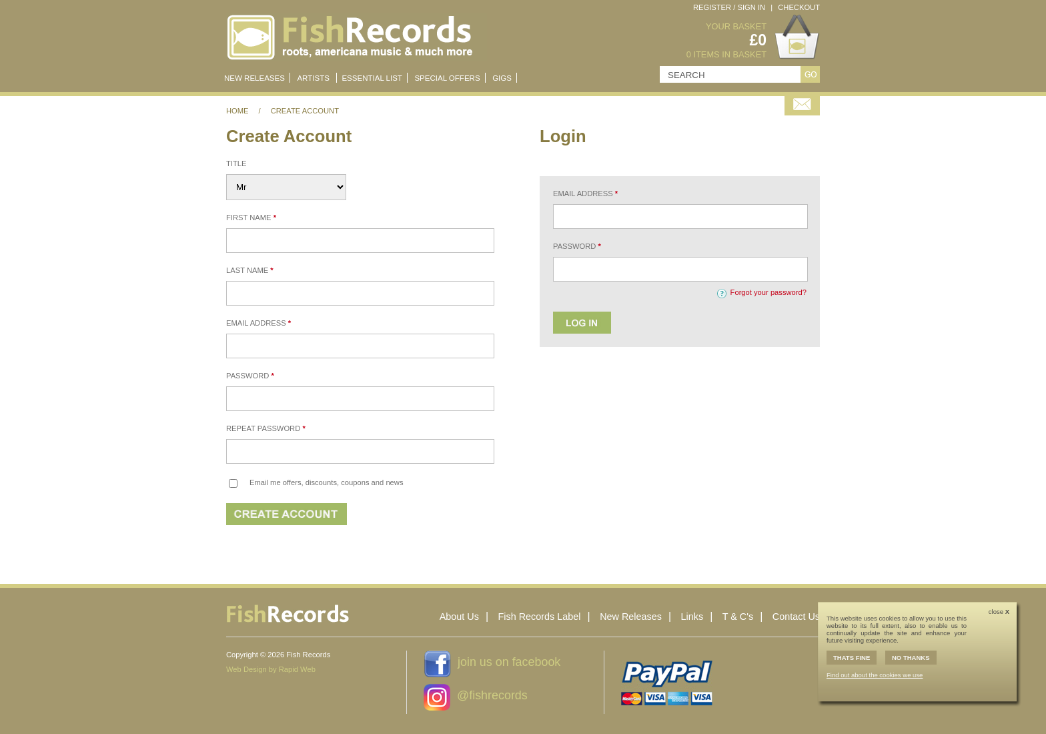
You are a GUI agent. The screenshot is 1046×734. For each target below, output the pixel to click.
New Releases (631, 616)
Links (692, 616)
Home (237, 111)
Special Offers (447, 78)
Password (250, 376)
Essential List (372, 78)
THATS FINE (851, 657)
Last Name (250, 270)
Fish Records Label (539, 616)
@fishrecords (492, 695)
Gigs (502, 78)
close (999, 611)
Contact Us (796, 616)
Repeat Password (266, 428)
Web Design (246, 669)
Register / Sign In (729, 7)
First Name (251, 218)
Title (236, 163)
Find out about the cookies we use (875, 675)
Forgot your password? (768, 292)
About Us (459, 616)
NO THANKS (911, 657)
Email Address (258, 323)
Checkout (799, 7)
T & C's (737, 616)
